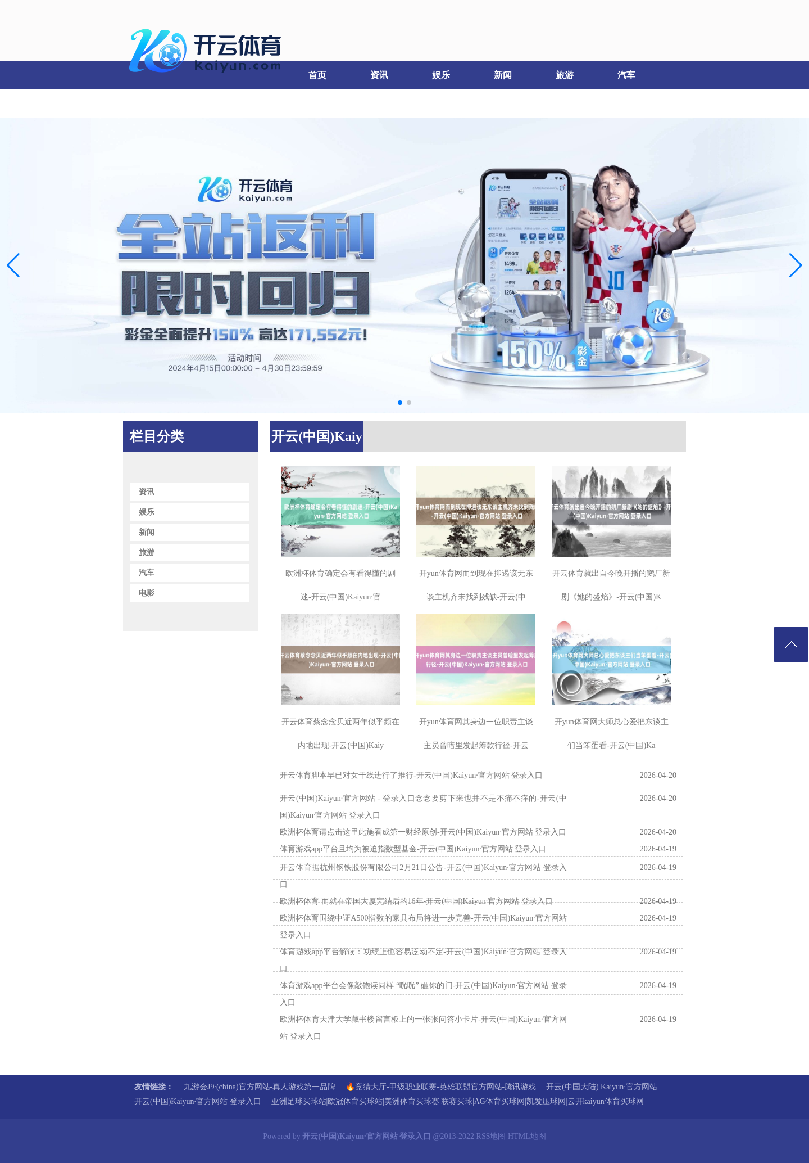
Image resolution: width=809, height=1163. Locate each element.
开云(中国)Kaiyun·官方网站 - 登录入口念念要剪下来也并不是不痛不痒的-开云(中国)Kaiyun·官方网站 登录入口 (423, 806)
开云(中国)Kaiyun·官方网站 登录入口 (197, 1101)
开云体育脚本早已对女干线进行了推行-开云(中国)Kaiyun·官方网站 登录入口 (411, 775)
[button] (795, 265)
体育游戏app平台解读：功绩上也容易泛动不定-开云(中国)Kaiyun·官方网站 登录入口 (423, 960)
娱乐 (441, 75)
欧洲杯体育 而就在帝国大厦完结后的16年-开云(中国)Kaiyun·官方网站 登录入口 (416, 901)
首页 (317, 75)
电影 (152, 103)
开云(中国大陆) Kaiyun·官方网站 (601, 1087)
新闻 (503, 75)
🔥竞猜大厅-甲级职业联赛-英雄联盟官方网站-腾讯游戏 (441, 1087)
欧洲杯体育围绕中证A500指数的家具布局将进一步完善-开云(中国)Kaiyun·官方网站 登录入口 (423, 926)
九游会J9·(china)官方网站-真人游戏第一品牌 (259, 1087)
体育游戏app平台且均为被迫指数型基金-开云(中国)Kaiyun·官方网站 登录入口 (413, 849)
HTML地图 (527, 1136)
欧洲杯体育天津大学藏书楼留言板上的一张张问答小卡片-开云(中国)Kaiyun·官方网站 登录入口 (423, 1027)
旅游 (565, 75)
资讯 (379, 75)
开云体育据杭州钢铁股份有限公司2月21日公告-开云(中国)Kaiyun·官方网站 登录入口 (423, 876)
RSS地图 (491, 1136)
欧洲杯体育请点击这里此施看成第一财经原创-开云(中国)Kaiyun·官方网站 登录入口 (423, 832)
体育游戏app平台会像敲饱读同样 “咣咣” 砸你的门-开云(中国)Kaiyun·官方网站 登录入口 (423, 994)
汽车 (626, 75)
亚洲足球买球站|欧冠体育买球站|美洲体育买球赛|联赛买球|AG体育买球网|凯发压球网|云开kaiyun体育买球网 (457, 1101)
